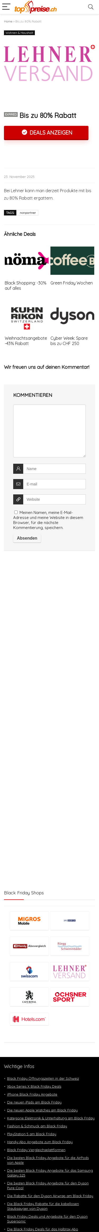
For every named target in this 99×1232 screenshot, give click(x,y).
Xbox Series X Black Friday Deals (34, 1086)
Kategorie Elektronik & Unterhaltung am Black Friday (51, 1118)
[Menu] (6, 7)
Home (8, 21)
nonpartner (28, 213)
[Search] (90, 7)
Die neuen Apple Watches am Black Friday (42, 1110)
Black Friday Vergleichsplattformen (36, 1150)
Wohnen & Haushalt (19, 33)
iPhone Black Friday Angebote (32, 1094)
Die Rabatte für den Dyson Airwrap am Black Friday (50, 1196)
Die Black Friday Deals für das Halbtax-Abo (42, 1229)
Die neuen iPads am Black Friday (34, 1102)
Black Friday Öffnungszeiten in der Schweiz (43, 1078)
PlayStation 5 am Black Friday (31, 1134)
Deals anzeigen (50, 132)
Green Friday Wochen (71, 283)
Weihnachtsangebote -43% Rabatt (26, 340)
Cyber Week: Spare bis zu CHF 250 (69, 340)
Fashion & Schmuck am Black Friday (37, 1126)
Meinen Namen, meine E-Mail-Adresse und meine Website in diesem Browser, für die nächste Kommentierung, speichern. (48, 520)
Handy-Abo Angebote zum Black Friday (40, 1142)
